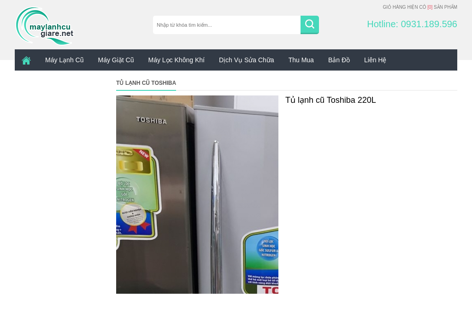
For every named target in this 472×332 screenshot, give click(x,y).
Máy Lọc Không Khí (176, 60)
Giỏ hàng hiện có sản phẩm (420, 7)
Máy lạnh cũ (64, 60)
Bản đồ (339, 60)
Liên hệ (375, 60)
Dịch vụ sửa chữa (246, 60)
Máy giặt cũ (116, 60)
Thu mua (301, 60)
